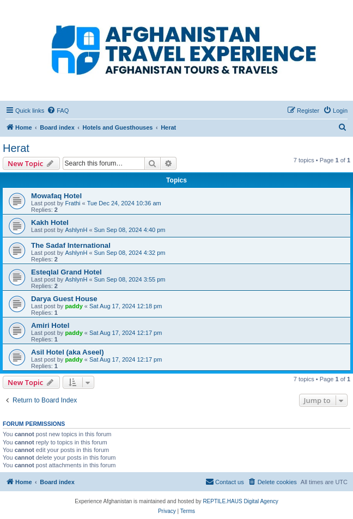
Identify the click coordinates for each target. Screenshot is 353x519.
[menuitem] (58, 110)
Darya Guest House (64, 299)
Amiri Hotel (50, 325)
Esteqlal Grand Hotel (66, 272)
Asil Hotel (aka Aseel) (67, 352)
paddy (73, 306)
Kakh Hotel (50, 222)
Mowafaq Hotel (56, 196)
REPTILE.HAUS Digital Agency (240, 501)
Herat (16, 148)
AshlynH (76, 230)
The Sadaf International (71, 245)
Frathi (72, 203)
